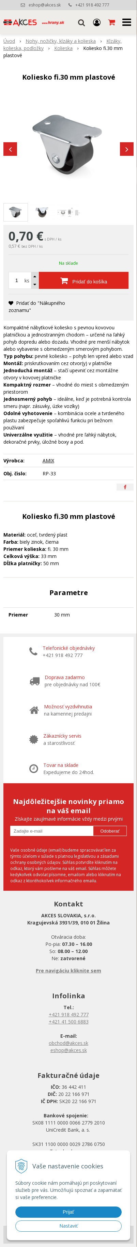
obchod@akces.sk (68, 1043)
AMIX (48, 460)
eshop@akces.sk (45, 5)
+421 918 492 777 (92, 5)
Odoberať (110, 831)
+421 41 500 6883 (69, 1021)
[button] (81, 22)
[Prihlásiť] (97, 22)
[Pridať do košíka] (83, 280)
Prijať (68, 1212)
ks (27, 280)
